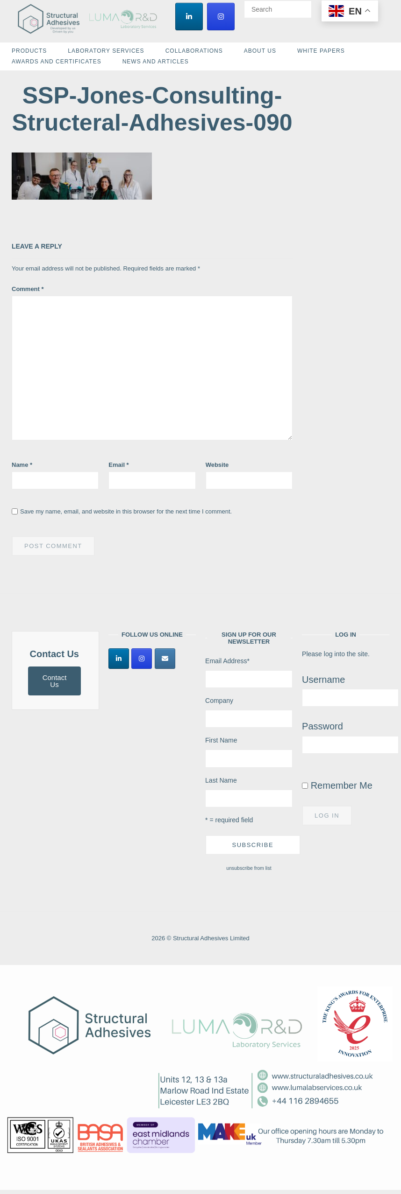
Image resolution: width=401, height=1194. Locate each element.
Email (118, 464)
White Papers (321, 51)
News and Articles (155, 61)
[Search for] (278, 9)
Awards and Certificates (56, 61)
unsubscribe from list (248, 868)
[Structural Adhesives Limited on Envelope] (165, 658)
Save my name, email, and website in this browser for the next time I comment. (126, 511)
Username (323, 679)
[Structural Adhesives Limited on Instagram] (221, 16)
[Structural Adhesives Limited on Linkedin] (189, 16)
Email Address (227, 661)
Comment (28, 288)
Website (217, 464)
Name (22, 464)
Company (219, 700)
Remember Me (337, 785)
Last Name (221, 780)
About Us (260, 51)
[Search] (301, 5)
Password (322, 726)
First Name (221, 740)
